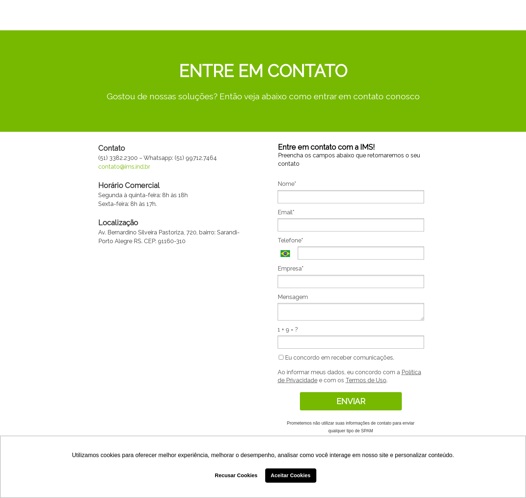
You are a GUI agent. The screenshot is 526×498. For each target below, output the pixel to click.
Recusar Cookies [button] (236, 475)
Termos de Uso (366, 380)
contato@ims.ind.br (124, 166)
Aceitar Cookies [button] (290, 475)
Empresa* (291, 268)
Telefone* (290, 240)
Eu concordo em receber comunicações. (336, 357)
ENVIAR (350, 401)
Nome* (287, 183)
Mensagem (293, 297)
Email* (286, 212)
